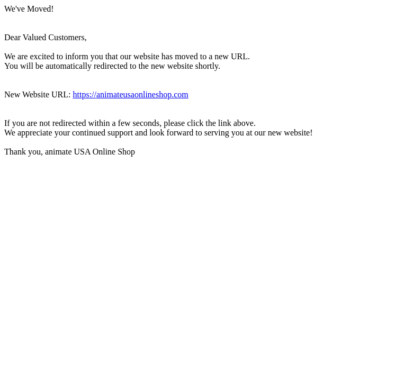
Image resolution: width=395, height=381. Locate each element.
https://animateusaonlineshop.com (130, 94)
